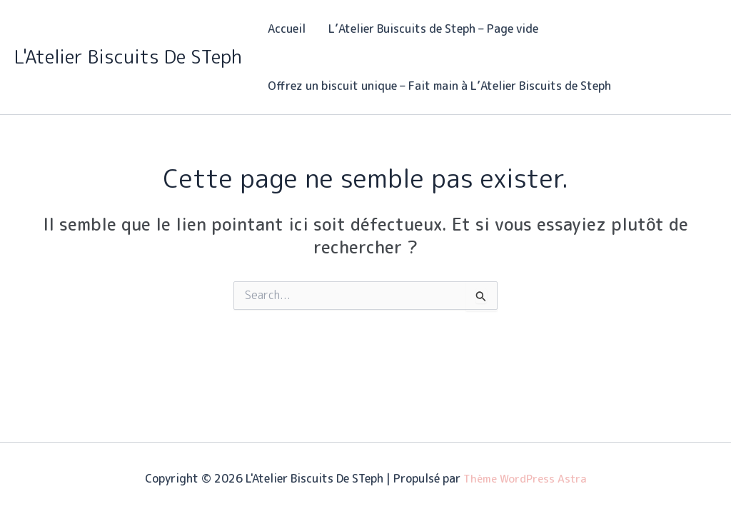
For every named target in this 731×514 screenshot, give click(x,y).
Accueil (287, 28)
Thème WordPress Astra (525, 478)
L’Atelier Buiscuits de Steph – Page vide (433, 28)
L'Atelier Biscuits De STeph (128, 56)
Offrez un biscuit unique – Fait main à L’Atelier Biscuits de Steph (439, 86)
